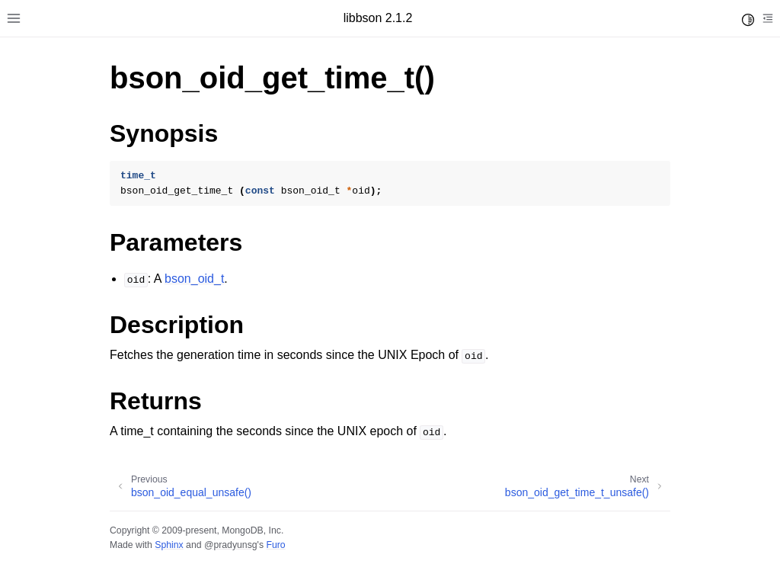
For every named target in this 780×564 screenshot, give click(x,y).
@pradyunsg (230, 545)
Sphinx (169, 545)
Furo (275, 545)
